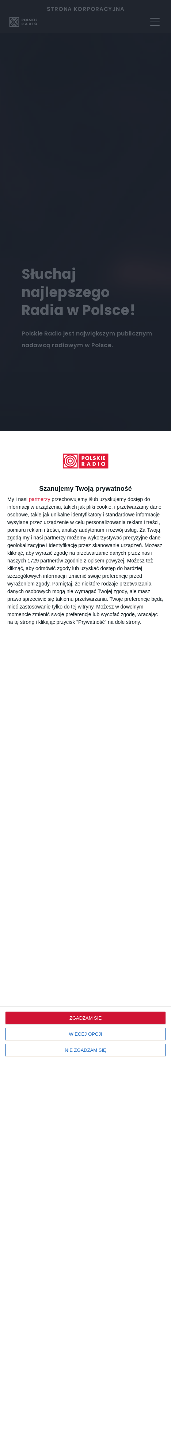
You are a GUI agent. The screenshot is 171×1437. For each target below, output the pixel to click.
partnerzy (39, 499)
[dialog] (85, 934)
